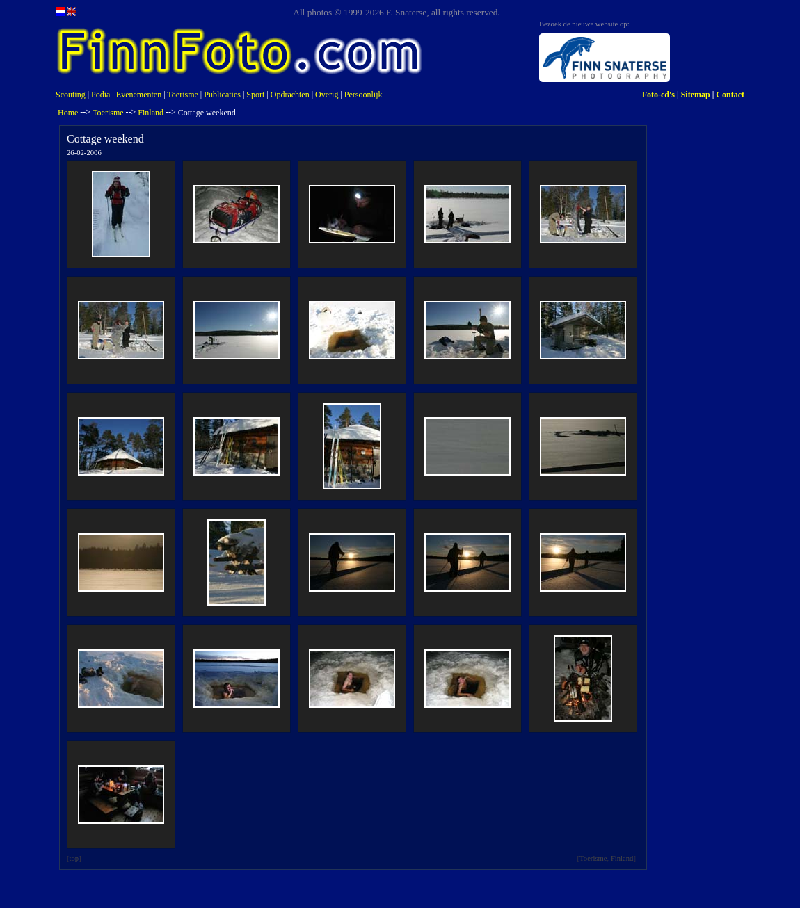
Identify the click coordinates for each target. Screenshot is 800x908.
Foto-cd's (658, 94)
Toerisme (182, 94)
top (74, 858)
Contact (730, 94)
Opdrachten (290, 94)
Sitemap (695, 94)
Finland (150, 112)
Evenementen (138, 94)
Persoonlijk (363, 94)
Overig (326, 94)
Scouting (71, 94)
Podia (100, 94)
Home (68, 112)
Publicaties (222, 94)
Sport (255, 94)
